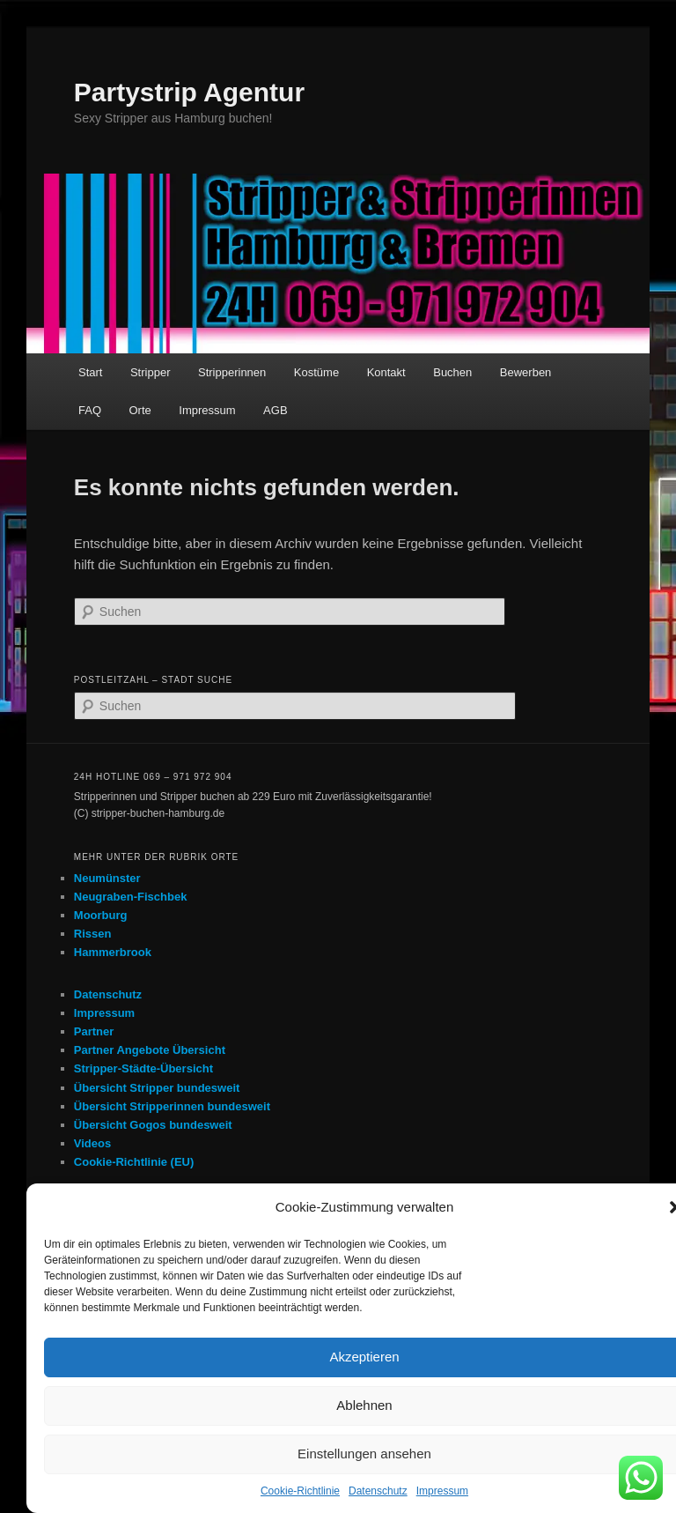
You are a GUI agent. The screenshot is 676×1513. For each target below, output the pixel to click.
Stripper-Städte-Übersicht (143, 1068)
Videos (92, 1143)
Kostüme (316, 372)
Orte (140, 410)
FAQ (89, 410)
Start (90, 372)
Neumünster (107, 878)
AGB (275, 410)
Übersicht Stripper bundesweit (157, 1087)
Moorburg (101, 915)
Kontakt (386, 372)
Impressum (442, 1491)
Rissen (93, 933)
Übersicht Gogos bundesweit (153, 1124)
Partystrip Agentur (189, 92)
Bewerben (526, 372)
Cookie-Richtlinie (300, 1491)
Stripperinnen (232, 372)
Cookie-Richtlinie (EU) (134, 1161)
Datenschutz (378, 1491)
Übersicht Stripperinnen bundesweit (172, 1106)
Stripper (150, 372)
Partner (94, 1031)
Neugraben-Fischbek (130, 896)
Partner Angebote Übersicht (149, 1050)
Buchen (452, 372)
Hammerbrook (112, 952)
